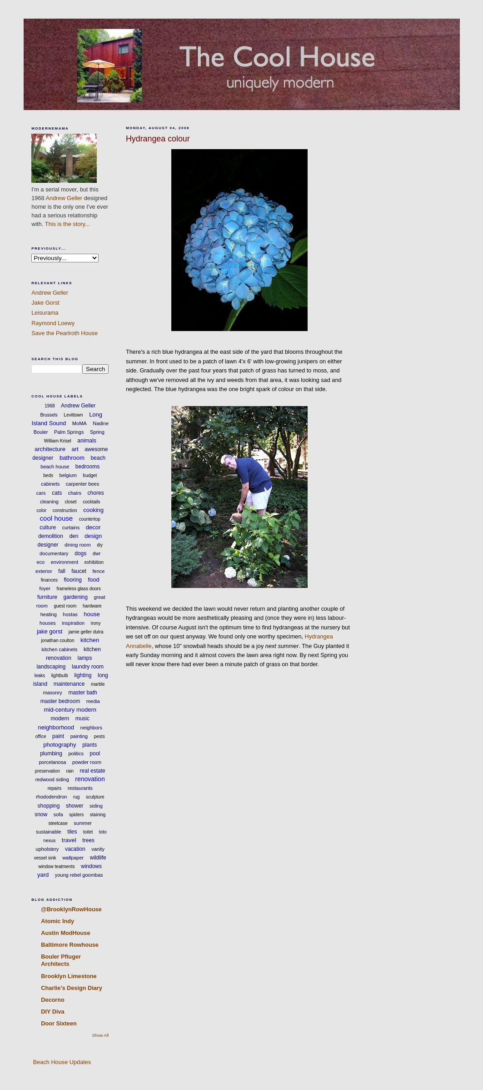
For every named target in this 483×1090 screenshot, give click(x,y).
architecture (50, 449)
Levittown (73, 414)
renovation (90, 779)
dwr (97, 553)
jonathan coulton (57, 640)
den (73, 536)
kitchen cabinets (60, 649)
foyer (45, 588)
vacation (75, 849)
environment (65, 562)
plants (89, 745)
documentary (54, 553)
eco (40, 562)
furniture (47, 597)
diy (100, 545)
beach (97, 458)
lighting (82, 675)
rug (76, 796)
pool (95, 753)
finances (49, 580)
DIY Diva (52, 1011)
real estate (92, 771)
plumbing (51, 753)
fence (98, 571)
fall (61, 571)
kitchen (89, 640)
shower (75, 806)
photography (59, 744)
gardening (76, 597)
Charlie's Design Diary (71, 988)
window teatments (56, 866)
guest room (65, 605)
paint (58, 736)
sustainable (48, 831)
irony (96, 623)
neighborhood (56, 727)
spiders (76, 814)
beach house (54, 466)
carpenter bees (82, 484)
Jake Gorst (45, 302)
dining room (77, 545)
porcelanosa (52, 762)
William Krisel (57, 440)
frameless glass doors (79, 588)
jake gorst (49, 631)
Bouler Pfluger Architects (61, 960)
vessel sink (45, 857)
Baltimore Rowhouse (70, 944)
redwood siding (52, 779)
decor (93, 527)
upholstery (47, 849)
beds (48, 475)
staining (97, 814)
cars (41, 493)
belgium (68, 475)
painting (79, 736)
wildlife (98, 857)
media (93, 701)
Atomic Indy (57, 921)
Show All (100, 1035)
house (92, 614)
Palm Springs (69, 432)
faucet (78, 571)
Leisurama (44, 312)
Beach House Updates (61, 1062)
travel (69, 840)
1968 (50, 405)
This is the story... (67, 224)
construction (65, 510)
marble (98, 684)
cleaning (49, 501)
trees (88, 840)
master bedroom (60, 701)
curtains (71, 527)
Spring (97, 432)
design (93, 535)
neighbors (91, 727)
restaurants (80, 788)
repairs (55, 788)
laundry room (88, 666)
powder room (86, 762)
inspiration (73, 623)
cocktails (91, 501)
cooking (93, 510)
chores (96, 493)
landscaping (50, 666)
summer (83, 823)
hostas (70, 614)
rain (70, 771)
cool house (56, 518)
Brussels (48, 414)
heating (48, 614)
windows (91, 866)
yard (43, 874)
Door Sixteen (59, 1023)
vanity (98, 849)
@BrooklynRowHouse (71, 909)
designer (48, 545)
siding (96, 806)
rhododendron (51, 796)
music (82, 718)
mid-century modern (70, 709)
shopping (49, 806)
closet (70, 501)
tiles (72, 832)
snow (41, 814)
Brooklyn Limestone (68, 976)
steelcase (57, 823)
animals (86, 440)
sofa (58, 814)
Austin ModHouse (65, 932)
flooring (73, 580)
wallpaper (73, 857)
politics (76, 753)
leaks (40, 675)
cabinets (50, 484)
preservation (47, 771)
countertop (89, 519)
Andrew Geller (63, 198)
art (74, 449)
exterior (43, 571)
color (41, 510)
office (40, 736)
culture (48, 527)
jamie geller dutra (86, 631)
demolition (50, 536)
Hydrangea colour (158, 138)
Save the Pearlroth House (64, 333)
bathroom (72, 457)
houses (47, 623)
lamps (85, 658)
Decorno (53, 999)
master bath (82, 692)
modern (59, 718)
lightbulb (59, 675)
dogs (80, 553)
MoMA (79, 423)
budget (90, 475)
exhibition (94, 562)
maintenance (69, 684)
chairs (74, 493)
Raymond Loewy (53, 323)
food (93, 579)
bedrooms (87, 466)
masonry (52, 692)
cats (57, 493)
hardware (92, 605)
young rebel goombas (79, 875)
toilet (88, 831)
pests (99, 736)
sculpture (95, 796)
